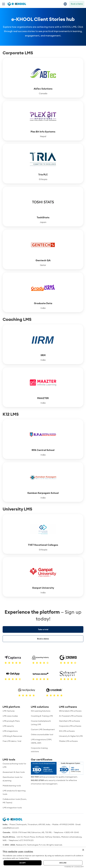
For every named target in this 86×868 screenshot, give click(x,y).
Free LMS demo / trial (12, 741)
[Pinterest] (42, 852)
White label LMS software (70, 711)
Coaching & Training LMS (42, 716)
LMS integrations (10, 731)
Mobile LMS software (68, 741)
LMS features (9, 711)
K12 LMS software (67, 731)
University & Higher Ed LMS (71, 736)
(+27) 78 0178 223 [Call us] (26, 840)
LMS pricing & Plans (11, 721)
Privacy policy (22, 862)
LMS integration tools (12, 807)
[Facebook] (20, 852)
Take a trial (43, 629)
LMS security (8, 726)
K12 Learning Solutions (40, 711)
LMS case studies (10, 716)
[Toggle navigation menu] (4, 4)
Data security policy (34, 859)
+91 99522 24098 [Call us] (66, 824)
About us (7, 859)
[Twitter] (27, 852)
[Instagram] (34, 852)
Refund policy (36, 862)
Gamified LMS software (69, 721)
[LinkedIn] (5, 852)
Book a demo (43, 639)
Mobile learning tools (12, 785)
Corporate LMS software (70, 726)
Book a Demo (77, 4)
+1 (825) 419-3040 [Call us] (71, 832)
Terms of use (18, 859)
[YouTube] (12, 852)
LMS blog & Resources (12, 736)
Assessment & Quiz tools (14, 772)
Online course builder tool (42, 734)
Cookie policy (9, 862)
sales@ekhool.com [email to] (11, 828)
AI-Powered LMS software (70, 716)
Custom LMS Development (43, 729)
